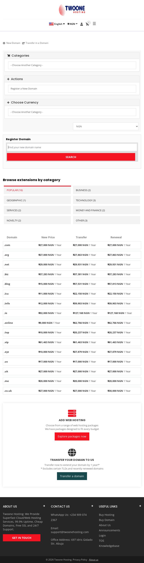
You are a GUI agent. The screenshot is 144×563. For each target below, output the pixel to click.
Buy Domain (107, 520)
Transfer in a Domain (35, 43)
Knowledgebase (109, 545)
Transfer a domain (72, 476)
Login (102, 535)
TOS (101, 540)
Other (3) (81, 220)
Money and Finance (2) (90, 210)
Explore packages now (72, 436)
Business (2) (83, 190)
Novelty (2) (14, 220)
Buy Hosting (106, 514)
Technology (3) (86, 200)
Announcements (109, 530)
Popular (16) (15, 190)
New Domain (11, 43)
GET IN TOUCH (21, 537)
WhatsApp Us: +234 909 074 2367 (69, 517)
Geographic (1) (16, 200)
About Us (105, 525)
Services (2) (14, 210)
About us (93, 559)
